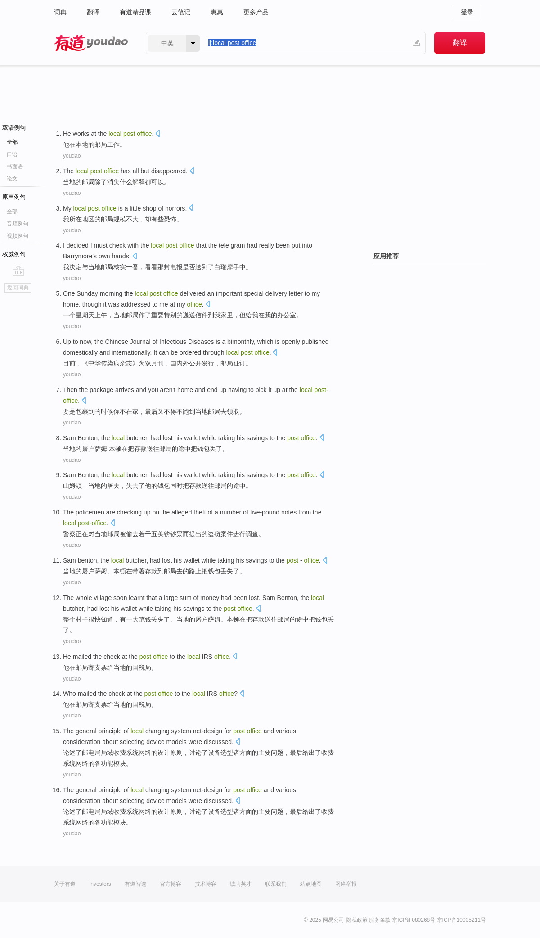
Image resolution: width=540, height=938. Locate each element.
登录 (467, 12)
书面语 (15, 166)
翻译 (93, 12)
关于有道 (65, 884)
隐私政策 (357, 920)
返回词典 (18, 287)
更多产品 (256, 12)
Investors (100, 884)
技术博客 (205, 884)
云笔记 (180, 12)
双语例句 (14, 127)
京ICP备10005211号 (461, 920)
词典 (60, 12)
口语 (12, 154)
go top (18, 270)
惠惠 (217, 12)
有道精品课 (135, 12)
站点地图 (311, 884)
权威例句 (14, 254)
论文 (12, 179)
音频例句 (17, 224)
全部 (12, 142)
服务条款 (380, 920)
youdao (72, 156)
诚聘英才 (241, 884)
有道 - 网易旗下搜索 (91, 43)
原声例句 (14, 197)
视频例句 (17, 236)
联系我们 (276, 884)
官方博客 (170, 884)
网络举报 (346, 884)
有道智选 (135, 884)
